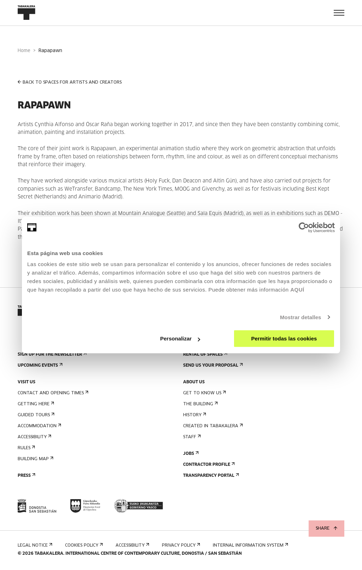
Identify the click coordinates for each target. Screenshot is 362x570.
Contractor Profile (208, 464)
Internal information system (250, 545)
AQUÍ (297, 290)
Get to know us (203, 393)
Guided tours (35, 415)
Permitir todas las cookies (284, 338)
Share (326, 528)
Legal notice (34, 545)
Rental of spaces (204, 354)
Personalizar (180, 338)
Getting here (35, 404)
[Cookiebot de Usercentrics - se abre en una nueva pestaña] (304, 227)
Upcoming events (39, 365)
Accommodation (39, 426)
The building (199, 404)
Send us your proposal (212, 365)
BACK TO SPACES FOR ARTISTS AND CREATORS (70, 82)
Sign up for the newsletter (51, 354)
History (194, 415)
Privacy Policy (180, 545)
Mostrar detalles (300, 317)
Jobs (190, 453)
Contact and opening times (52, 393)
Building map (35, 459)
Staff (191, 437)
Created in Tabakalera (212, 426)
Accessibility (34, 437)
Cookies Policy (83, 545)
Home (24, 51)
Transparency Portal (210, 475)
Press (26, 475)
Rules (26, 448)
